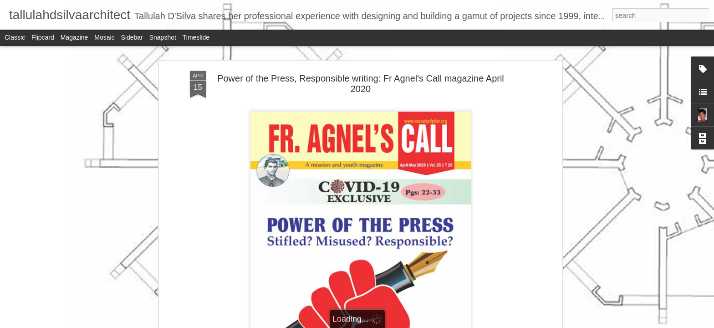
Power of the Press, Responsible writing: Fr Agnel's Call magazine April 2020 (360, 83)
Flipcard (42, 37)
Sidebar (132, 37)
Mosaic (104, 37)
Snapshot (162, 37)
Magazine (74, 37)
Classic (15, 37)
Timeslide (196, 37)
